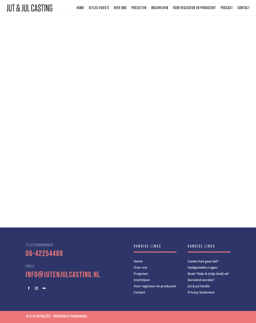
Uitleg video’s (99, 8)
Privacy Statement (201, 292)
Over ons (120, 8)
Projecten (138, 8)
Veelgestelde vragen (202, 267)
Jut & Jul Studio (199, 286)
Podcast (227, 8)
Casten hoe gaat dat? (203, 261)
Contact (244, 8)
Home (80, 8)
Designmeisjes (78, 316)
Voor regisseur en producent (194, 8)
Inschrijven (159, 8)
